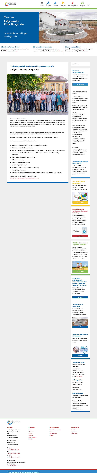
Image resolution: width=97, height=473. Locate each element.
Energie (30, 437)
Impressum (74, 430)
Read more (80, 296)
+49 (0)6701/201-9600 (13, 452)
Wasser (30, 432)
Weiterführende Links (55, 428)
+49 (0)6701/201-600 (13, 448)
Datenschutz (74, 432)
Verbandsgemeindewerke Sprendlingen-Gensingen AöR (26, 470)
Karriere (52, 430)
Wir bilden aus (53, 432)
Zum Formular (84, 49)
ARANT (51, 434)
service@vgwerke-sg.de (13, 455)
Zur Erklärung (59, 49)
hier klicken (79, 375)
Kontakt (73, 428)
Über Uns (31, 430)
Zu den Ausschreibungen (11, 49)
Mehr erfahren (80, 201)
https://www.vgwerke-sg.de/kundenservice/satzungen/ (24, 176)
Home (30, 428)
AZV (88, 5)
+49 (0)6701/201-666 (13, 464)
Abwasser (31, 434)
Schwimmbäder (33, 436)
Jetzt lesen (80, 234)
